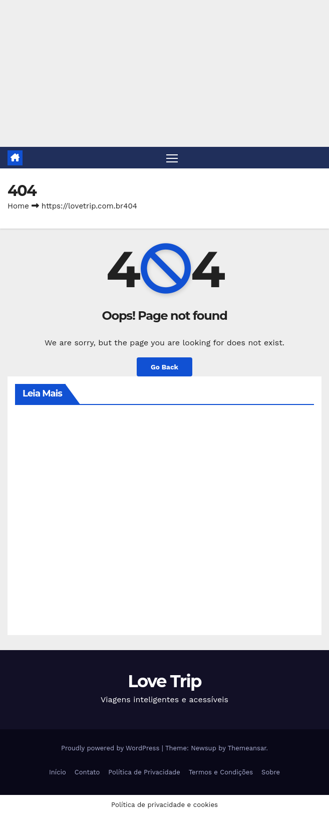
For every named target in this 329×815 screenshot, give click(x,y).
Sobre (270, 772)
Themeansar (247, 748)
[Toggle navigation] (171, 157)
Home (18, 206)
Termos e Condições (221, 772)
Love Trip (164, 681)
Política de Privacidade (144, 772)
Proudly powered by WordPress (111, 748)
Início (57, 772)
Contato (87, 772)
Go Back (164, 367)
